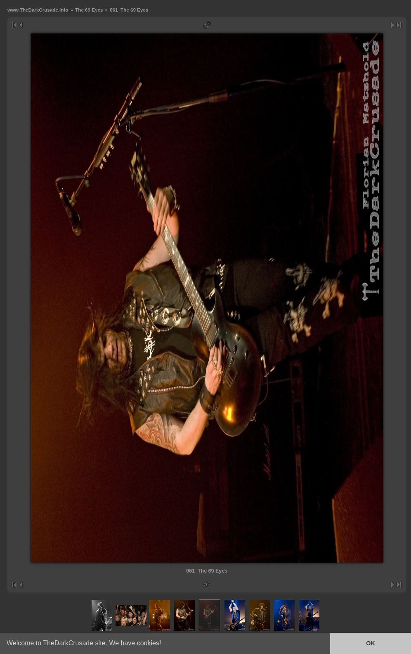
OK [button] (370, 643)
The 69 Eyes (89, 9)
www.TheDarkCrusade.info (37, 9)
